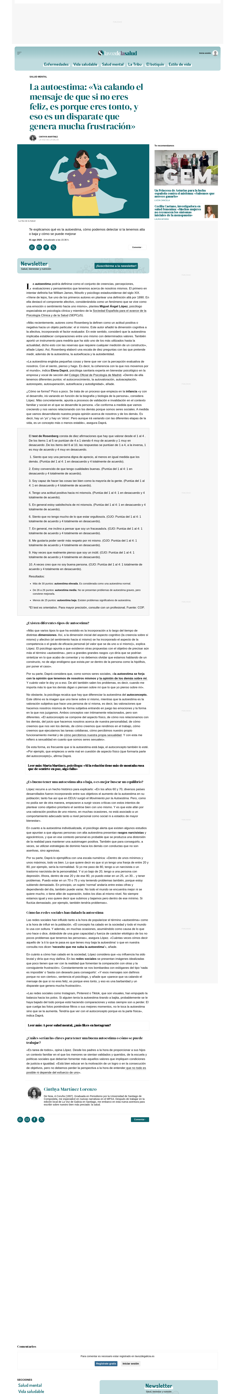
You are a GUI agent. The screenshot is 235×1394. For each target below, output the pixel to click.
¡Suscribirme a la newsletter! (116, 265)
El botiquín (154, 65)
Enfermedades (57, 65)
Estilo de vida (179, 65)
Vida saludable (86, 65)
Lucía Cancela (162, 200)
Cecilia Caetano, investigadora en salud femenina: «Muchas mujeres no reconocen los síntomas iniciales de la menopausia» (178, 210)
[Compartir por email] (39, 247)
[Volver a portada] (117, 53)
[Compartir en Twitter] (53, 247)
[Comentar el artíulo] (137, 247)
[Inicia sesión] (208, 53)
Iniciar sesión (131, 1363)
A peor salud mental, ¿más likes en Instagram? (77, 1025)
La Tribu (134, 65)
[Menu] (19, 53)
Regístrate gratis (106, 1363)
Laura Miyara (162, 219)
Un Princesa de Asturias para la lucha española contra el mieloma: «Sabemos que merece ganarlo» (184, 193)
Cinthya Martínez (48, 137)
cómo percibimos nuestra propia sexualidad (93, 735)
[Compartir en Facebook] (46, 247)
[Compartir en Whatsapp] (32, 247)
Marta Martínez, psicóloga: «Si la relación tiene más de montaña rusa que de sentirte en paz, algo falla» (86, 767)
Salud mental (112, 65)
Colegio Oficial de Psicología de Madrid (95, 375)
